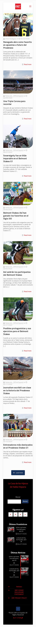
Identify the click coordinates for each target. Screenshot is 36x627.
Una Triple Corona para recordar (14, 102)
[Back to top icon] (18, 609)
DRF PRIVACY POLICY (19, 598)
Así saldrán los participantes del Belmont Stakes (17, 273)
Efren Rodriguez (10, 38)
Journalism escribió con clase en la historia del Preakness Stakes (17, 390)
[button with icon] (10, 514)
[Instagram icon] (20, 618)
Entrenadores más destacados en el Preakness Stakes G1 (18, 446)
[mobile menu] (30, 6)
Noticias (19, 586)
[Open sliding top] (18, 2)
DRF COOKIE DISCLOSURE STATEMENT (19, 592)
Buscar (18, 497)
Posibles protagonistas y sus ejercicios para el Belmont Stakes (17, 331)
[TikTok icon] (22, 618)
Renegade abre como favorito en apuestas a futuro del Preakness (17, 44)
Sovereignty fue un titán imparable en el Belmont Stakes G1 (15, 158)
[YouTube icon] (16, 618)
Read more (27, 64)
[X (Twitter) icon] (14, 618)
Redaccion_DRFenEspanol (14, 96)
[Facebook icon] (18, 618)
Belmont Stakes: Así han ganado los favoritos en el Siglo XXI (15, 215)
